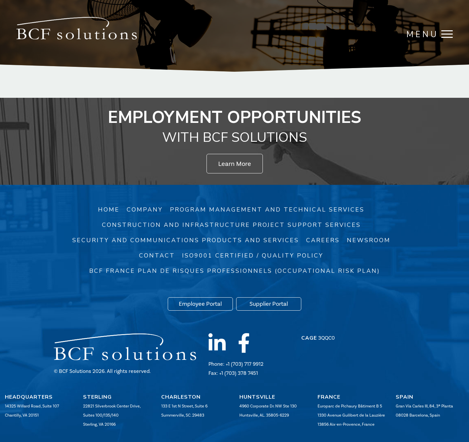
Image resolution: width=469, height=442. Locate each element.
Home (109, 210)
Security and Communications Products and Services (185, 240)
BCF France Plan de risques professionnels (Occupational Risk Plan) (234, 271)
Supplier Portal (268, 303)
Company (145, 210)
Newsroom (369, 240)
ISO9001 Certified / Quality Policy (252, 255)
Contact (157, 255)
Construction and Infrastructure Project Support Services (231, 225)
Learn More (234, 164)
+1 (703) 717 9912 (244, 364)
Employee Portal (200, 303)
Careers (323, 240)
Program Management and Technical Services (267, 210)
